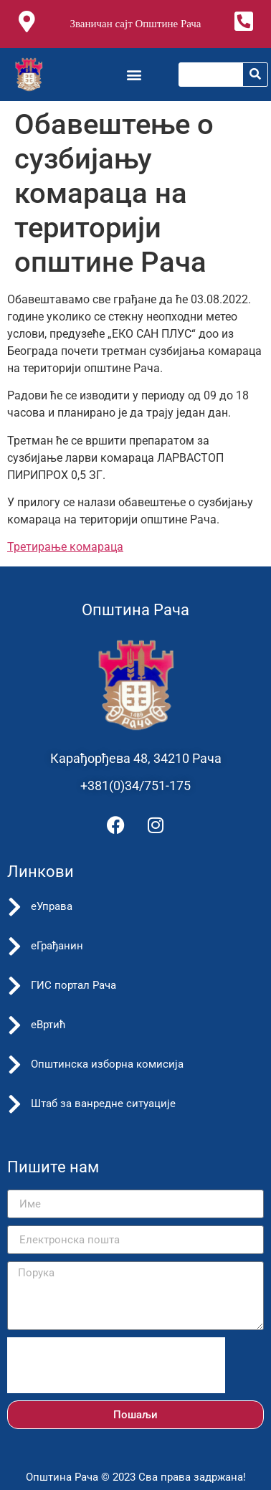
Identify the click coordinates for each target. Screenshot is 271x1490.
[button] (134, 74)
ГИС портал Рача (73, 985)
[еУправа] (14, 907)
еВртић (48, 1024)
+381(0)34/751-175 (135, 785)
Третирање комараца (65, 547)
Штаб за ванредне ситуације (103, 1103)
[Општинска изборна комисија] (14, 1065)
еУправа (51, 906)
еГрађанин (57, 945)
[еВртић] (14, 1025)
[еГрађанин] (14, 946)
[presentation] (116, 1365)
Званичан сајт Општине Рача (135, 23)
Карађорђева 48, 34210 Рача (136, 758)
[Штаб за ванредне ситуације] (14, 1104)
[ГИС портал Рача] (14, 986)
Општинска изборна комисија (107, 1064)
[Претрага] (255, 74)
